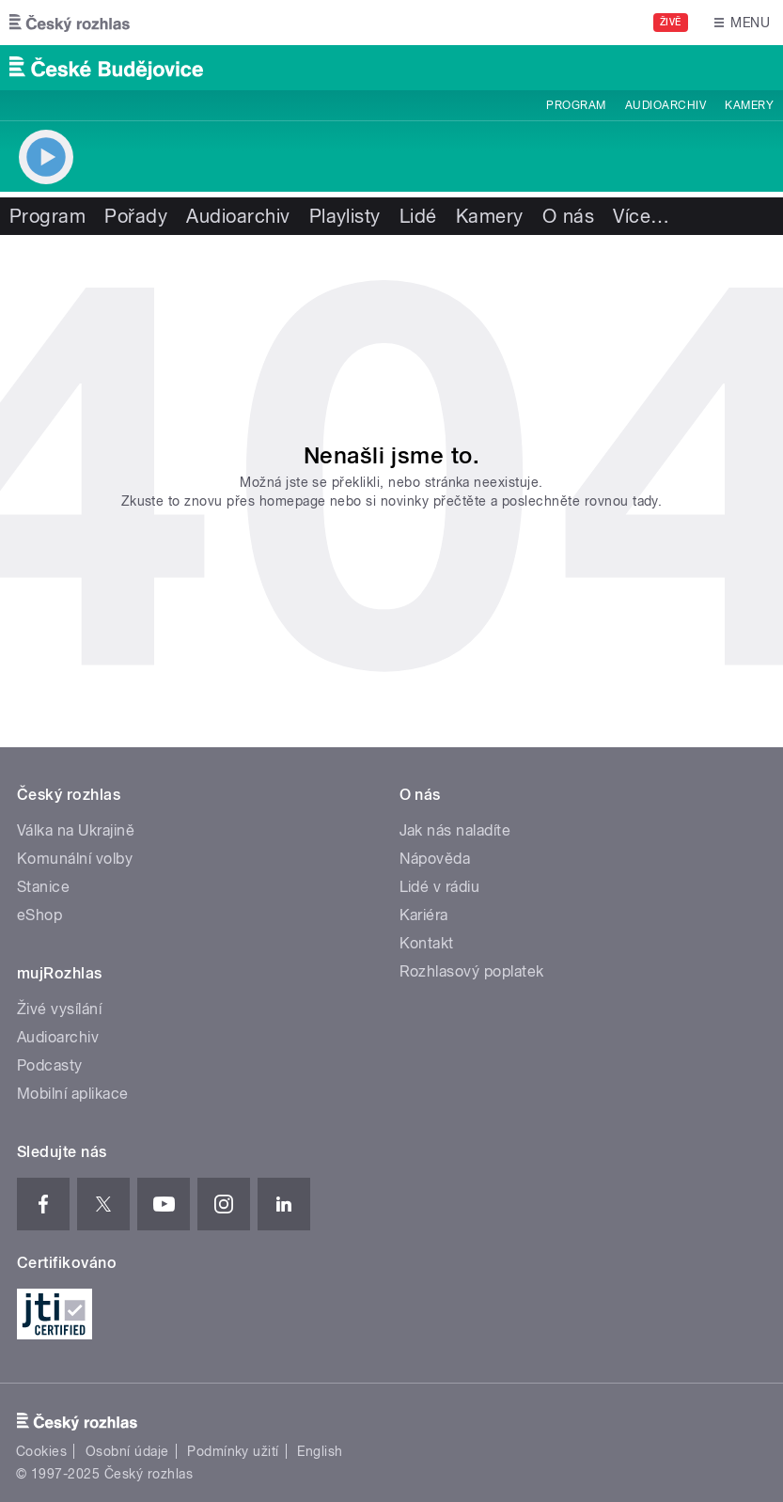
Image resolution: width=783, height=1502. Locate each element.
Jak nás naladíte (455, 830)
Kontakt (426, 943)
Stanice (43, 887)
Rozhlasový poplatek (471, 971)
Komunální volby (75, 859)
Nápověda (435, 859)
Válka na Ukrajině (75, 830)
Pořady (135, 216)
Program (575, 105)
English (319, 1451)
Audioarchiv (665, 105)
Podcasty (50, 1065)
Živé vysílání (59, 1009)
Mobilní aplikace (73, 1094)
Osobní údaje (127, 1451)
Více (641, 216)
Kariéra (423, 915)
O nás (568, 216)
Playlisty (345, 216)
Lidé (418, 216)
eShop (39, 915)
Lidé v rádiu (439, 887)
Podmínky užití (233, 1451)
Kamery (749, 105)
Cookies (41, 1451)
